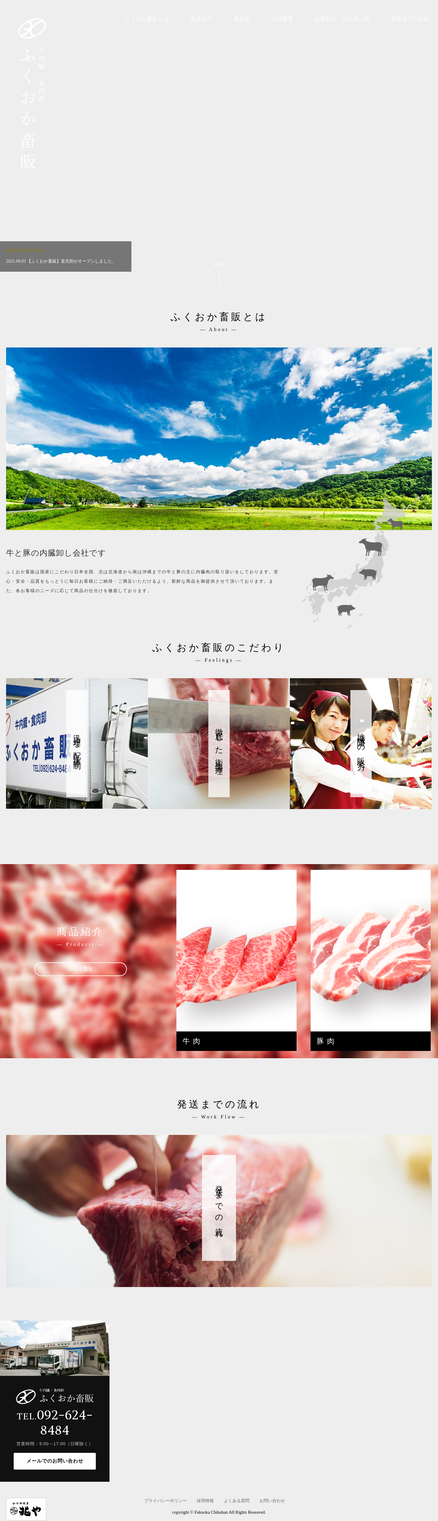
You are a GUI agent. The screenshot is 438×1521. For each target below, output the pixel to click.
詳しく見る (80, 969)
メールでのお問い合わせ (54, 1460)
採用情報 (205, 1500)
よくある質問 (236, 1500)
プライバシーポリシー (165, 1500)
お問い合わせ (272, 1500)
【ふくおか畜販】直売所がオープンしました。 (71, 261)
